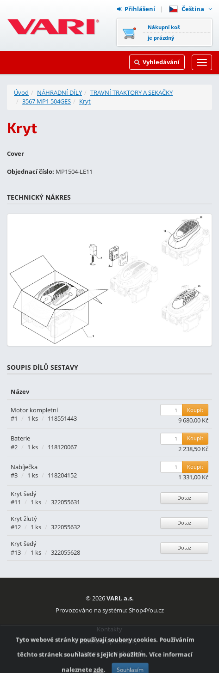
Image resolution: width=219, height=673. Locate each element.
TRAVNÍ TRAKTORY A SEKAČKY (131, 92)
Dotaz (184, 497)
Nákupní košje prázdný (164, 32)
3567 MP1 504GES (46, 101)
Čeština (190, 9)
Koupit (195, 409)
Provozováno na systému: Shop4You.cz (110, 610)
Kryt (85, 101)
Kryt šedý (24, 493)
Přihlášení (136, 9)
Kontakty (109, 629)
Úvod (21, 92)
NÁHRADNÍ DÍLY (59, 92)
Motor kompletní (34, 410)
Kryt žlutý (24, 518)
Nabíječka (24, 467)
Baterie (20, 438)
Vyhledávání (157, 62)
